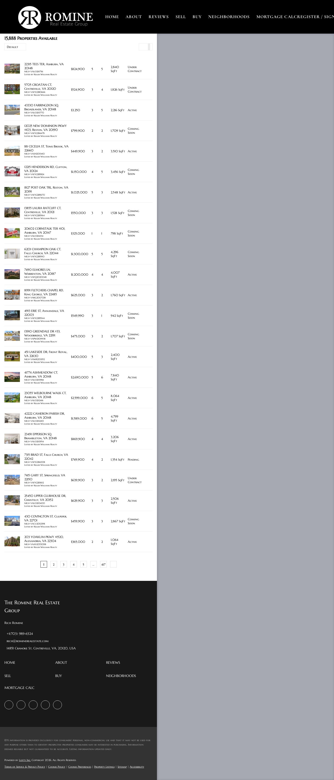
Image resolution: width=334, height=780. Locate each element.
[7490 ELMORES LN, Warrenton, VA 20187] (12, 274)
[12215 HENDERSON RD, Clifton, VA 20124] (12, 171)
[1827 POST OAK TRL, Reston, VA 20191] (12, 192)
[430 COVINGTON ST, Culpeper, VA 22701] (12, 521)
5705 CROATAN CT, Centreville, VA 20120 (40, 87)
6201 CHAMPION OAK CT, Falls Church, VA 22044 (42, 251)
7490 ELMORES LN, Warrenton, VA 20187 (40, 272)
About (134, 16)
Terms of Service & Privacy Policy (24, 766)
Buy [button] (197, 16)
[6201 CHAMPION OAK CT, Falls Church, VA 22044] (12, 254)
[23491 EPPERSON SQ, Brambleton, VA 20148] (12, 439)
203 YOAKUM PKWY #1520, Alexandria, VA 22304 (44, 539)
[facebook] (8, 704)
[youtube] (45, 704)
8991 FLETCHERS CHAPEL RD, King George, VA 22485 (44, 292)
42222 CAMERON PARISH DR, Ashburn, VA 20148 (44, 416)
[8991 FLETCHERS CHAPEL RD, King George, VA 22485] (12, 295)
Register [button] (308, 16)
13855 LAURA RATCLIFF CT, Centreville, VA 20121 (42, 210)
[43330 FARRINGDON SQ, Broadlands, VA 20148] (12, 110)
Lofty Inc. (25, 760)
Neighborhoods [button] (229, 16)
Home (112, 16)
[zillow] (21, 704)
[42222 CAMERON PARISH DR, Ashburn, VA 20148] (12, 418)
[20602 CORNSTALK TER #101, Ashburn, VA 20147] (12, 233)
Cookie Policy (56, 766)
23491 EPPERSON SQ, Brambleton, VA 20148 (40, 436)
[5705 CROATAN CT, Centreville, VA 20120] (12, 89)
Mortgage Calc (277, 16)
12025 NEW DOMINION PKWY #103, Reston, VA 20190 (45, 128)
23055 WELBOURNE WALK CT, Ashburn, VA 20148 (45, 395)
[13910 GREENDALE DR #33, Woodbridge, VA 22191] (12, 336)
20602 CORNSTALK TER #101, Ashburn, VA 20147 (44, 231)
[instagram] (33, 704)
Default (12, 47)
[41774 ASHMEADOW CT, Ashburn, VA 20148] (12, 377)
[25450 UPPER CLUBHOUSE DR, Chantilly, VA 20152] (12, 500)
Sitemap (122, 766)
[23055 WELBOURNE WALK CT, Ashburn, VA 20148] (12, 398)
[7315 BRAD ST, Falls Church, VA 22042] (12, 459)
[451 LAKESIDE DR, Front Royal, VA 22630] (12, 356)
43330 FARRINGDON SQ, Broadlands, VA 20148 (41, 107)
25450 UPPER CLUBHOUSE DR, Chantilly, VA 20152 (45, 498)
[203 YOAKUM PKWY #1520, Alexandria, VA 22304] (12, 541)
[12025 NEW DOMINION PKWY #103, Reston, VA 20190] (12, 130)
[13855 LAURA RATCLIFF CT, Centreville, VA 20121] (12, 213)
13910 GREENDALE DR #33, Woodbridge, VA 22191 (42, 333)
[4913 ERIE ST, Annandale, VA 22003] (12, 315)
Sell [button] (181, 16)
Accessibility (137, 766)
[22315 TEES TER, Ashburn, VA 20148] (12, 69)
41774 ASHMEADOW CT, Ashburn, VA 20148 (41, 374)
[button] (56, 16)
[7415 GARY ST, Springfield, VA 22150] (12, 480)
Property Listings (104, 766)
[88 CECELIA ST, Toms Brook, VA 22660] (12, 151)
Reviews (159, 16)
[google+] (57, 704)
